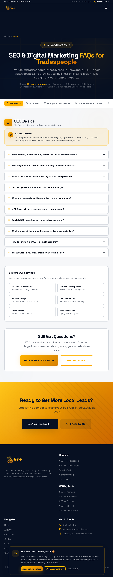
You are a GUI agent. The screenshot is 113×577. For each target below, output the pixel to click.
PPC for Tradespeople (69, 465)
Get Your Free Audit (40, 423)
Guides (7, 539)
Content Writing (66, 474)
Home (7, 525)
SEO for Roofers (66, 506)
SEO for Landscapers (68, 510)
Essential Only (55, 569)
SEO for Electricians (68, 496)
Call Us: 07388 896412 (76, 360)
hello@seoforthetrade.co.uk (17, 2)
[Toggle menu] (106, 7)
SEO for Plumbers (67, 492)
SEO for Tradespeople (69, 461)
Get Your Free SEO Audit (39, 360)
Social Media (64, 479)
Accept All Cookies (31, 569)
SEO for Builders (66, 501)
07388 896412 (101, 2)
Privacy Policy (73, 569)
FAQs (6, 543)
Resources (9, 534)
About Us (8, 529)
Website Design (66, 470)
